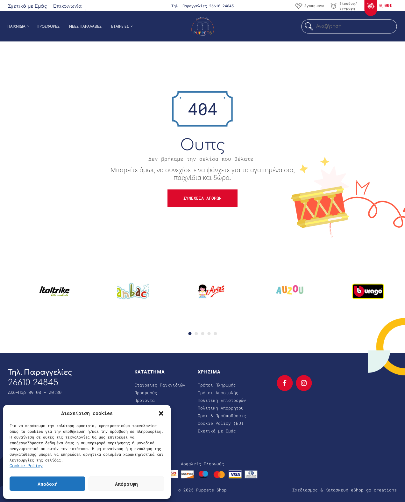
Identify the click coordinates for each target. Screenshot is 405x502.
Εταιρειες (120, 26)
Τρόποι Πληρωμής (217, 385)
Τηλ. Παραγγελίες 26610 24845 (202, 5)
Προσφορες (48, 26)
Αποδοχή (48, 484)
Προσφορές (145, 392)
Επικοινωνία (67, 6)
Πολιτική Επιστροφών (222, 400)
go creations (381, 490)
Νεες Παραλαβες (85, 26)
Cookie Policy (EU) (221, 423)
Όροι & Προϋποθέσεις (222, 415)
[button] (161, 413)
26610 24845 (33, 382)
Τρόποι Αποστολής (218, 392)
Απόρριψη (126, 484)
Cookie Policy (26, 465)
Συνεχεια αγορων (202, 198)
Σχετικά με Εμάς (27, 6)
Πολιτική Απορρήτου (221, 408)
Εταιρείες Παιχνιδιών (159, 385)
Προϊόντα (144, 400)
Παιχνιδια (16, 26)
